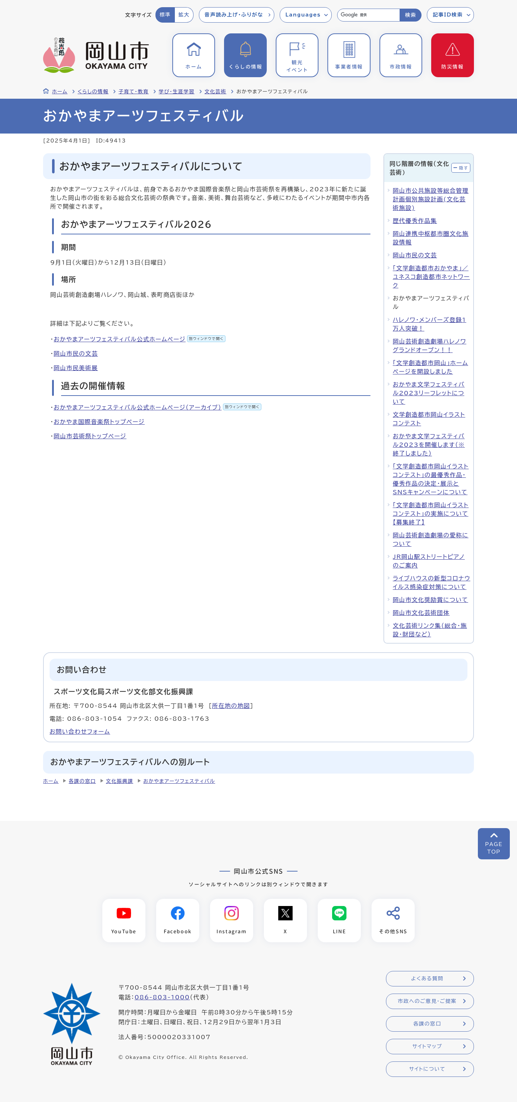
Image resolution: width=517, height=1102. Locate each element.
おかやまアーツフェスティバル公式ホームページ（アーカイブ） (157, 407)
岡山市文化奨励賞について (430, 600)
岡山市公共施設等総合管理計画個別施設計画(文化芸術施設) (431, 199)
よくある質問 (427, 978)
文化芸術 (216, 91)
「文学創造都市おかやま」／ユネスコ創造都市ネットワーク (431, 276)
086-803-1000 (162, 997)
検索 (410, 15)
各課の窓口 (82, 781)
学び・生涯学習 (177, 91)
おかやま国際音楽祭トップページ (99, 422)
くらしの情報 (93, 91)
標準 (165, 14)
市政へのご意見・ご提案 (427, 1001)
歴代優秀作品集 (415, 221)
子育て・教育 (133, 91)
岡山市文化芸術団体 (421, 613)
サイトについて (427, 1068)
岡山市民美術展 (76, 368)
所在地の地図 (231, 706)
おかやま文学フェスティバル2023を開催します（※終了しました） (429, 444)
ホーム (59, 91)
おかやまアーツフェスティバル (179, 781)
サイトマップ (427, 1046)
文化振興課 (119, 781)
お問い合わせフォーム (80, 731)
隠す (463, 168)
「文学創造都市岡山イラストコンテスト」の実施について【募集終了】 (431, 513)
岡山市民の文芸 (76, 353)
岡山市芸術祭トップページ (90, 436)
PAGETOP (494, 848)
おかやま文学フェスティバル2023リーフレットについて (429, 393)
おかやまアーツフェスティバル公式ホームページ (139, 339)
